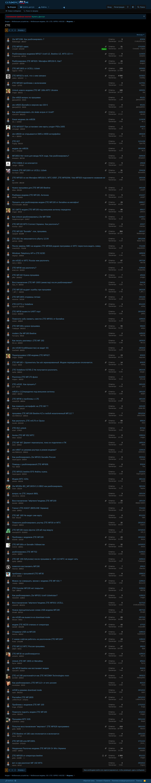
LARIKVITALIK (16, 700)
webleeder (141, 452)
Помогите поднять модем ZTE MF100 (29, 712)
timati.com (15, 270)
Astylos (14, 365)
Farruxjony (15, 336)
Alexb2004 (15, 598)
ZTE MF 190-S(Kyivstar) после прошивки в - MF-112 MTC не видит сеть (45, 559)
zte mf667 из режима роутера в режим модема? (34, 450)
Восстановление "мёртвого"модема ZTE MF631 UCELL (37, 603)
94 (25, 78)
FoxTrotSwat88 (17, 205)
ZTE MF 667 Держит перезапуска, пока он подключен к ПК (39, 443)
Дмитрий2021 (16, 100)
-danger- (14, 165)
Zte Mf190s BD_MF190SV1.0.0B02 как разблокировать (37, 486)
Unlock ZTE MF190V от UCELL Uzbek (29, 170)
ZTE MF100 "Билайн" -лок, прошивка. (29, 231)
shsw (143, 423)
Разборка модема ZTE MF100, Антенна (30, 195)
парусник (142, 357)
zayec (14, 692)
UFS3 (14, 576)
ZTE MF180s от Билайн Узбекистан (28, 544)
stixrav (143, 539)
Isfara (14, 190)
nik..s (13, 122)
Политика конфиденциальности (123, 781)
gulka (14, 729)
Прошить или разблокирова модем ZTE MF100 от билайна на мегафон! (45, 202)
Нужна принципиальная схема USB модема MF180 (36, 610)
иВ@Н (14, 394)
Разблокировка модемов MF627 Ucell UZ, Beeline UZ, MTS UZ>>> (42, 54)
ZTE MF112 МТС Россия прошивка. (28, 646)
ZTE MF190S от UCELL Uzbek (26, 68)
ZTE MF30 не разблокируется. (26, 654)
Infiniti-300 (15, 408)
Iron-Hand (15, 173)
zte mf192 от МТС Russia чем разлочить (30, 260)
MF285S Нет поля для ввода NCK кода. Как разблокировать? (40, 156)
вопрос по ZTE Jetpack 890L (25, 493)
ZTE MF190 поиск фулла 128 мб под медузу (32, 530)
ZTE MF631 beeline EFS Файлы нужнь (29, 472)
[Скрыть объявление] (144, 16)
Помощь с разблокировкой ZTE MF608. (30, 464)
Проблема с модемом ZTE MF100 (28, 537)
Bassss (142, 728)
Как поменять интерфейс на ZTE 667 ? (30, 406)
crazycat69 (141, 627)
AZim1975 (15, 114)
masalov (142, 750)
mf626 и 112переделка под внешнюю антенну (33, 392)
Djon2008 (15, 183)
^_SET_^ (15, 292)
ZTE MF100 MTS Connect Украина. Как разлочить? (35, 224)
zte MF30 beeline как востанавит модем (30, 668)
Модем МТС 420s (20, 479)
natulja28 (15, 234)
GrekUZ (14, 547)
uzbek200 (15, 605)
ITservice (15, 569)
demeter (14, 503)
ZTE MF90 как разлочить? (24, 268)
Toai (13, 467)
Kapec (14, 85)
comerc (14, 321)
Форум (13, 7)
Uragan (14, 93)
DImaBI (14, 612)
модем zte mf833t (20, 148)
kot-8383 (15, 678)
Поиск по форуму (32, 11)
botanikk (14, 539)
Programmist (16, 56)
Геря (13, 590)
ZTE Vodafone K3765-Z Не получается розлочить (34, 370)
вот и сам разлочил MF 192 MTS (27, 763)
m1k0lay (142, 78)
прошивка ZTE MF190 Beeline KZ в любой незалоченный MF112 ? (42, 413)
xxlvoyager (15, 129)
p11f (13, 387)
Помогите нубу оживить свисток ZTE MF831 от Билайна (38, 319)
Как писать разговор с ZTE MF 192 (28, 340)
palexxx (142, 212)
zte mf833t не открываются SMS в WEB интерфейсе (36, 134)
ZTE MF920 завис (20, 47)
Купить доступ (28, 7)
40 (24, 758)
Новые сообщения (14, 11)
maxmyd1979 (16, 532)
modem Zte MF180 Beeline (24, 333)
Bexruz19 (142, 583)
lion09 (143, 481)
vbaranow (15, 299)
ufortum (14, 481)
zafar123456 (141, 415)
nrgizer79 (15, 306)
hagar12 (14, 71)
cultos (14, 510)
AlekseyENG (141, 678)
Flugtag (14, 143)
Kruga (14, 707)
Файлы (44, 7)
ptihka (143, 313)
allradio (14, 197)
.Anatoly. (15, 583)
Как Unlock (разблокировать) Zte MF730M (31, 217)
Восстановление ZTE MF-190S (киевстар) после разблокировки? (42, 282)
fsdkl (13, 518)
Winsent (14, 620)
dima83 (142, 70)
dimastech (15, 158)
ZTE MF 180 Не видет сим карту (27, 515)
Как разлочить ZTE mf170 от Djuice (28, 421)
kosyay (143, 401)
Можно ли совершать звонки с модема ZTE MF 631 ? (36, 581)
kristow (14, 314)
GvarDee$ (15, 350)
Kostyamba (141, 270)
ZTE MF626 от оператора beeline (27, 756)
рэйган (14, 554)
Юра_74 (15, 285)
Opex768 (142, 143)
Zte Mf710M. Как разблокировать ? (28, 39)
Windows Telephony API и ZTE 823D (28, 253)
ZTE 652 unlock (19, 428)
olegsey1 (15, 256)
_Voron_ (142, 743)
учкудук (142, 277)
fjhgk (143, 648)
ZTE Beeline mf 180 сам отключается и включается (35, 734)
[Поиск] (141, 7)
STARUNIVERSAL (139, 605)
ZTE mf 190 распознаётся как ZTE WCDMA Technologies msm (40, 675)
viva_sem (142, 510)
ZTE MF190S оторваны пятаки (26, 297)
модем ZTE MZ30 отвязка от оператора (30, 625)
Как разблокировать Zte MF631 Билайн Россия (34, 457)
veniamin (142, 56)
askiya (143, 328)
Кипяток (14, 634)
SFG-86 (142, 379)
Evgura (143, 765)
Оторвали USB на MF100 (24, 632)
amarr (14, 430)
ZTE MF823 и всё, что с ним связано (29, 76)
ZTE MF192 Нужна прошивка (25, 275)
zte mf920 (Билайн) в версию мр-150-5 (30, 105)
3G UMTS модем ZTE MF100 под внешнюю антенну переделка (41, 210)
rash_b (14, 263)
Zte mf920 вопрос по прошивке (26, 97)
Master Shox (141, 241)
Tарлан (142, 488)
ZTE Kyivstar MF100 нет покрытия (27, 588)
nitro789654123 (17, 416)
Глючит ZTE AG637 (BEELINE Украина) (30, 508)
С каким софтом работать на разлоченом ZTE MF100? (37, 639)
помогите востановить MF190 (26, 566)
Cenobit (142, 459)
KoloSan (14, 226)
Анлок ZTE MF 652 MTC (23, 435)
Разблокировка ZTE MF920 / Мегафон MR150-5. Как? (37, 61)
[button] (48, 7)
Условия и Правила (103, 781)
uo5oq (143, 219)
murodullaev (16, 685)
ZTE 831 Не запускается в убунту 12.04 (30, 239)
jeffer (13, 277)
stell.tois (14, 241)
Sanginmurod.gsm (18, 219)
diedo (14, 445)
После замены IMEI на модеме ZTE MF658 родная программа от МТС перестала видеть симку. (56, 246)
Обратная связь (89, 781)
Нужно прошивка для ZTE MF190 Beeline (31, 188)
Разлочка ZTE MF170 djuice (25, 377)
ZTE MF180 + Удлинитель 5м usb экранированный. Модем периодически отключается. (52, 362)
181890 (142, 736)
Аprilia (14, 372)
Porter (14, 641)
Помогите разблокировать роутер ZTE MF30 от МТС (36, 523)
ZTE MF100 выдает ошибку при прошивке (31, 290)
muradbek (142, 299)
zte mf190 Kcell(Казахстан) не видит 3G (30, 348)
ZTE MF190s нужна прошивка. (26, 326)
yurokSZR (15, 63)
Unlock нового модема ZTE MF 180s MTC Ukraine (35, 90)
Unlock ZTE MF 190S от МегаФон (27, 661)
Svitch (14, 488)
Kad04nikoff (141, 634)
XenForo (9, 781)
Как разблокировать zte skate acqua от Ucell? (33, 112)
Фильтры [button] (140, 35)
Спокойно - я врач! (139, 49)
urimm (14, 714)
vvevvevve (141, 495)
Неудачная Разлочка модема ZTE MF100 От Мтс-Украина (39, 748)
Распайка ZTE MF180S (22, 697)
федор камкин (140, 503)
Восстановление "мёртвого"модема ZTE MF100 (34, 501)
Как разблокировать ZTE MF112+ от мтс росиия (34, 683)
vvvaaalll (15, 49)
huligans (14, 379)
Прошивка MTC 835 (21, 719)
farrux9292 (141, 172)
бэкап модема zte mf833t (23, 119)
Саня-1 (142, 525)
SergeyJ (142, 63)
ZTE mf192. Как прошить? (24, 384)
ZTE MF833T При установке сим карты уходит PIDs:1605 (38, 127)
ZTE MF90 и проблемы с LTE (25, 399)
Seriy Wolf (142, 619)
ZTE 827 (16, 141)
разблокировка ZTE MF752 (24, 552)
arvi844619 (15, 721)
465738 (142, 262)
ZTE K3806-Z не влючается (24, 163)
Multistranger (16, 42)
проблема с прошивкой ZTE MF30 (28, 573)
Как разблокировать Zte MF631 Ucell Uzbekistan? (34, 595)
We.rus (14, 343)
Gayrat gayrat (16, 459)
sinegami (15, 525)
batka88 (14, 627)
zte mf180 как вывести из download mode (31, 617)
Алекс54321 (16, 248)
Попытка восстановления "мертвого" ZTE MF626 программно (40, 726)
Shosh (143, 721)
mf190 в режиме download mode (27, 690)
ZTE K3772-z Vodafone (22, 304)
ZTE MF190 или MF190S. (23, 741)
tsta (144, 92)
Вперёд (20, 30)
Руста (14, 663)
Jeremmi (142, 180)
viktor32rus (15, 496)
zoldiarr (14, 751)
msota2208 (15, 401)
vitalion (14, 78)
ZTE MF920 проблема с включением (29, 83)
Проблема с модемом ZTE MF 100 (28, 705)
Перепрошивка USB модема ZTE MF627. (31, 355)
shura (143, 255)
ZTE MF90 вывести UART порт (26, 311)
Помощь (139, 781)
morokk (14, 423)
